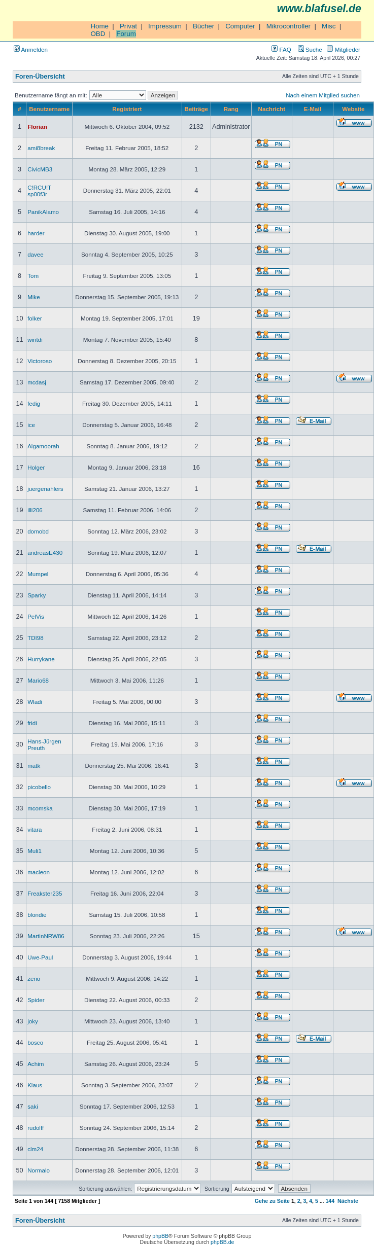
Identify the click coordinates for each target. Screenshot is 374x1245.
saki (32, 1106)
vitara (34, 829)
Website (353, 108)
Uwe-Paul (40, 957)
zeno (33, 978)
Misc (328, 26)
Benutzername (49, 108)
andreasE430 (44, 552)
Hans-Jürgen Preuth (44, 744)
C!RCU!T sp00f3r (39, 190)
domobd (38, 531)
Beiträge (196, 108)
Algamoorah (43, 446)
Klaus (34, 1085)
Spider (36, 1000)
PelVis (35, 616)
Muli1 (34, 850)
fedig (33, 403)
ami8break (41, 148)
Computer (240, 26)
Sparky (36, 595)
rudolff (35, 1127)
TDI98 (35, 637)
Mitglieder (343, 49)
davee (35, 254)
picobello (39, 787)
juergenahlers (45, 488)
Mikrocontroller (288, 26)
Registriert (127, 108)
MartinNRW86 (45, 936)
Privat (128, 26)
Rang (231, 108)
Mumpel (37, 574)
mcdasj (36, 382)
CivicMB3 (39, 169)
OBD (97, 34)
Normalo (38, 1170)
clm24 (35, 1149)
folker (34, 318)
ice (31, 424)
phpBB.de (222, 1242)
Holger (36, 467)
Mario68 (38, 680)
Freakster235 (44, 893)
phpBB (160, 1236)
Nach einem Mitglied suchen (323, 95)
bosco (35, 1042)
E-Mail (312, 108)
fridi (32, 723)
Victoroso (39, 361)
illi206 (35, 510)
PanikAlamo (43, 211)
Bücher (203, 26)
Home (99, 26)
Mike (33, 297)
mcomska (40, 808)
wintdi (35, 339)
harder (36, 233)
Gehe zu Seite (272, 1201)
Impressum (165, 26)
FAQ (281, 49)
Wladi (34, 701)
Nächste (347, 1201)
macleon (38, 872)
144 (329, 1201)
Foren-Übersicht (40, 76)
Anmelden (31, 49)
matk (33, 765)
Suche (310, 49)
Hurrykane (41, 659)
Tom (33, 275)
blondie (36, 914)
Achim (35, 1063)
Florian (37, 126)
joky (32, 1021)
